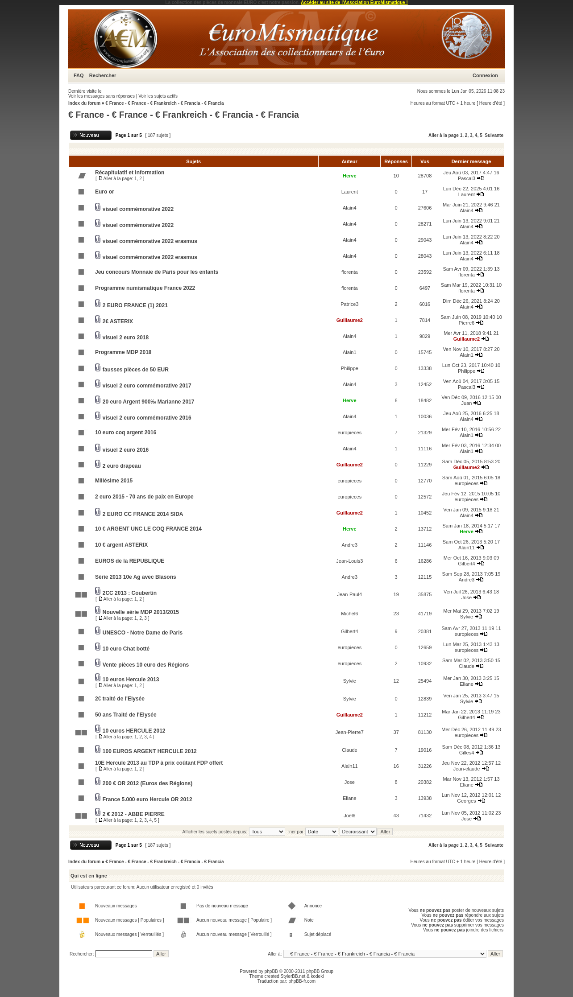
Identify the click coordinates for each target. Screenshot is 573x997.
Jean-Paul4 (349, 594)
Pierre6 (466, 322)
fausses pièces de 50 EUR (136, 370)
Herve (350, 175)
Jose (466, 597)
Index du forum (84, 103)
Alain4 (350, 207)
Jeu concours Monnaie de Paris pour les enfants (156, 272)
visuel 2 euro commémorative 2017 (147, 386)
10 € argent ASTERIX (121, 545)
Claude (466, 666)
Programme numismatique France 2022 (145, 288)
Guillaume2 (349, 320)
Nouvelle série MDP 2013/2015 (141, 612)
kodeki (317, 976)
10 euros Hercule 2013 (131, 679)
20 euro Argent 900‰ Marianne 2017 (149, 402)
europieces (349, 432)
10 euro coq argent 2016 (125, 432)
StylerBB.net (293, 976)
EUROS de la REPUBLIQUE (129, 561)
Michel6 (349, 613)
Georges (466, 800)
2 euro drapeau (122, 466)
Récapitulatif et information (129, 172)
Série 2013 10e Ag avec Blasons (135, 577)
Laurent (349, 191)
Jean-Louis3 (349, 561)
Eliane (466, 684)
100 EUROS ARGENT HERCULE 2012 (150, 751)
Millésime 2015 (114, 481)
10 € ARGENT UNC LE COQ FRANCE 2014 (148, 529)
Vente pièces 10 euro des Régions (146, 665)
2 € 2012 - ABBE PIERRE (134, 814)
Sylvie (466, 616)
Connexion (485, 75)
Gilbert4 (466, 563)
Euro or (104, 192)
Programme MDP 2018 (123, 352)
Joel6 (349, 815)
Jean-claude (466, 768)
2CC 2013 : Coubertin (130, 593)
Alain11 (466, 547)
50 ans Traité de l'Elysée (126, 715)
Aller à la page (443, 135)
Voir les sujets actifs (158, 96)
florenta (349, 272)
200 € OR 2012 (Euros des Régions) (147, 783)
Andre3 (349, 545)
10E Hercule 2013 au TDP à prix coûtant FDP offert (159, 763)
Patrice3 (349, 304)
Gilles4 (466, 752)
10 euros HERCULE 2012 (134, 731)
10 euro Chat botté (126, 649)
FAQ (79, 75)
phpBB (271, 971)
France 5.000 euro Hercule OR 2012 (147, 799)
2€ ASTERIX (118, 321)
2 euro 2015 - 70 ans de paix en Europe (144, 497)
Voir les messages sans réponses (101, 96)
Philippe (349, 368)
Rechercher (102, 75)
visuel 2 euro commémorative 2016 (147, 418)
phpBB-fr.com (302, 981)
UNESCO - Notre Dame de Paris (143, 633)
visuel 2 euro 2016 (126, 450)
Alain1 (350, 352)
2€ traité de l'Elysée (120, 699)
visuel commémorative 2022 (138, 209)
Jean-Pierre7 (350, 732)
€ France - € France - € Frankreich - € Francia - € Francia (164, 103)
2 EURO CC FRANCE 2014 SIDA (143, 514)
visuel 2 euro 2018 (126, 337)
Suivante (494, 135)
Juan (466, 403)
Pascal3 (466, 178)
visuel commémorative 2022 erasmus (150, 241)
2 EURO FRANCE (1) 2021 (135, 305)
